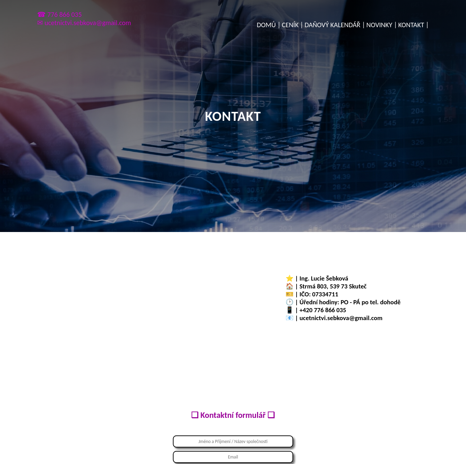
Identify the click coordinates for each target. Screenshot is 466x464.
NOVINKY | (381, 25)
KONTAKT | (413, 25)
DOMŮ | (268, 25)
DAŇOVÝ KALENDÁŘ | (334, 25)
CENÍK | (292, 25)
